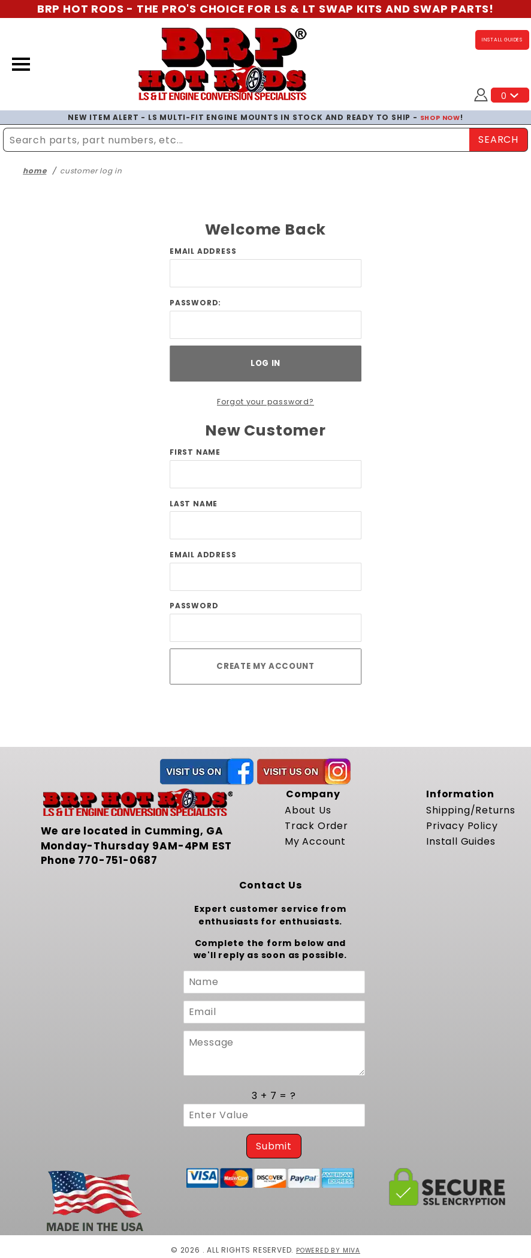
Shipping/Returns (470, 810)
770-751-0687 (118, 860)
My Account (315, 841)
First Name (195, 452)
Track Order (316, 826)
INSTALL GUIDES (502, 39)
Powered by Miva (328, 1250)
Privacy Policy (461, 826)
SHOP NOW (440, 117)
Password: (195, 303)
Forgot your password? (266, 401)
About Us (308, 810)
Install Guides (460, 841)
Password (194, 606)
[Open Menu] (21, 64)
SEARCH (498, 139)
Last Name (194, 504)
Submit (274, 1146)
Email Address (203, 251)
